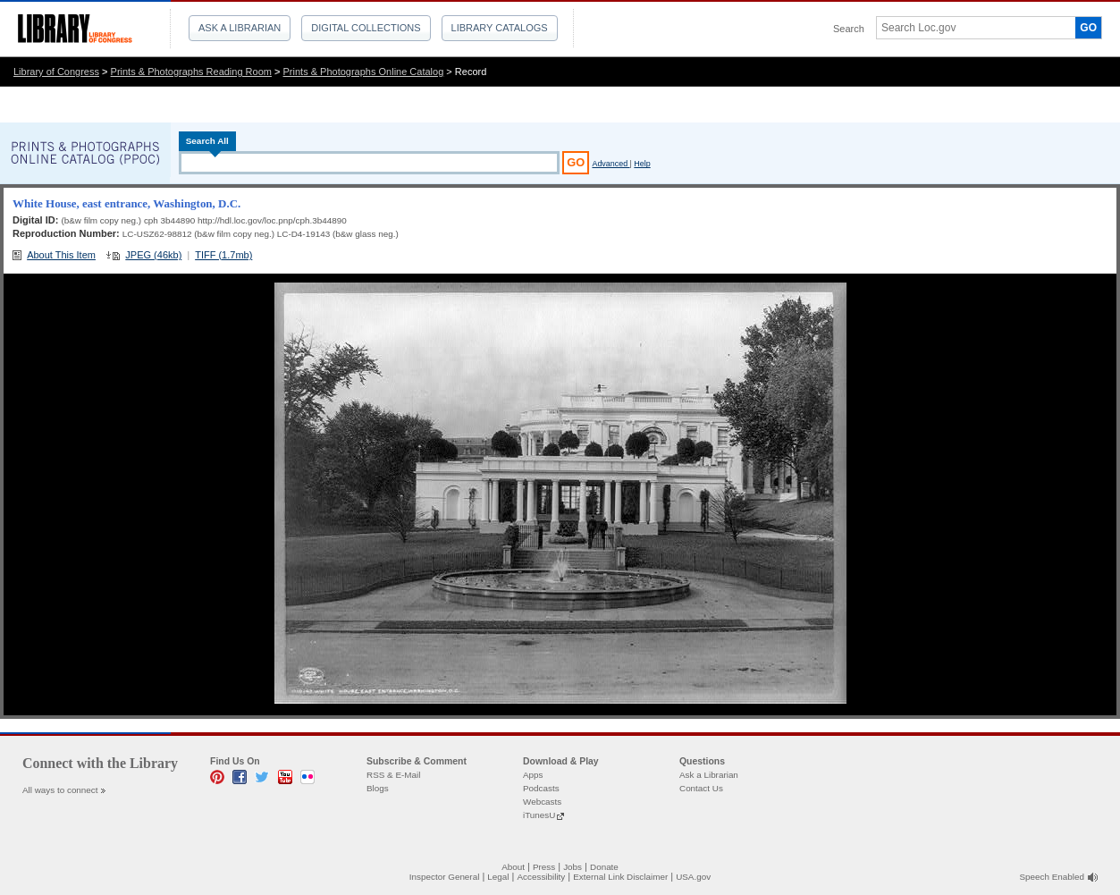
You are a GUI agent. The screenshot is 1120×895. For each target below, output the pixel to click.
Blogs (377, 788)
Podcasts (541, 788)
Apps (533, 775)
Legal (498, 877)
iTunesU (539, 815)
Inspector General (444, 877)
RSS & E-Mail (393, 775)
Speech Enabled (1052, 877)
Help (642, 163)
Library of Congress (56, 71)
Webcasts (542, 801)
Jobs (572, 867)
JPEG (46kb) (153, 254)
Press (544, 867)
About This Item (61, 254)
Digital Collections (365, 27)
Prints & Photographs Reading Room (191, 71)
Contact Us (701, 788)
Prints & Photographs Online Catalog (363, 71)
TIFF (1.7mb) (223, 254)
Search (848, 28)
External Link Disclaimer (620, 877)
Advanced (610, 163)
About (513, 867)
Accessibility (541, 877)
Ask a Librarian (239, 27)
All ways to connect (60, 790)
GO (1088, 27)
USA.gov (693, 877)
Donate (604, 867)
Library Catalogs (499, 27)
